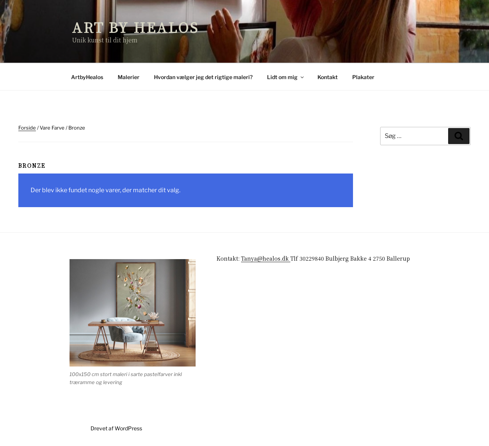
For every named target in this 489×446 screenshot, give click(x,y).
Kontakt (327, 77)
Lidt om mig (286, 77)
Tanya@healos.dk (265, 258)
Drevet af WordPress (116, 428)
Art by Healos (135, 27)
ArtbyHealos (87, 77)
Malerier (128, 77)
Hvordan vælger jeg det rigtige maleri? (203, 77)
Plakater (363, 77)
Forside (27, 128)
